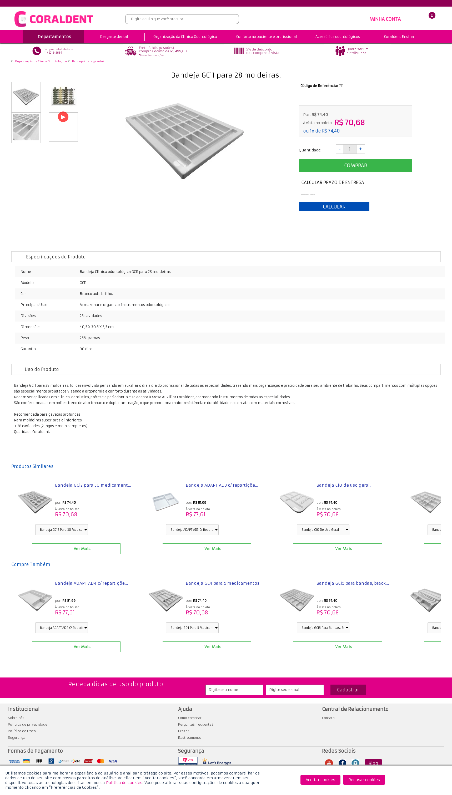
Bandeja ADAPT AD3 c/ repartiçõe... (222, 485)
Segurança (16, 738)
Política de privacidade (27, 724)
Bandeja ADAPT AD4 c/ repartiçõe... (91, 583)
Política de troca (22, 731)
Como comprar (190, 718)
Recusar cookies (364, 779)
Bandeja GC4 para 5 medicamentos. (223, 583)
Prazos (183, 731)
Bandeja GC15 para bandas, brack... (353, 583)
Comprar (355, 165)
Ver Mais (81, 548)
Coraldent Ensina (399, 36)
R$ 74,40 (331, 131)
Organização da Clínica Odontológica (185, 36)
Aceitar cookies (320, 779)
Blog (373, 763)
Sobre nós (16, 718)
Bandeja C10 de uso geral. (344, 485)
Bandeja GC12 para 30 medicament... (93, 485)
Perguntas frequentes (195, 724)
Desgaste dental (114, 36)
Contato (328, 718)
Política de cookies (124, 782)
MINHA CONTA (385, 19)
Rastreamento (189, 738)
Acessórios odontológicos (337, 36)
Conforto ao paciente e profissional (266, 36)
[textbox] (182, 19)
